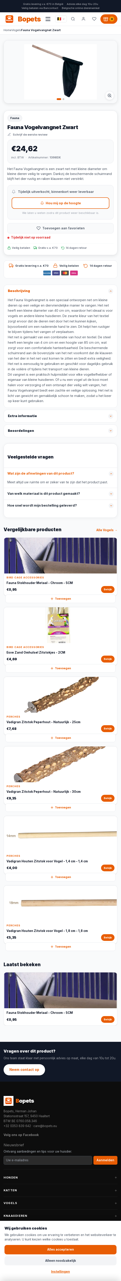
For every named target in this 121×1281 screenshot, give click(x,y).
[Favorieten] (94, 19)
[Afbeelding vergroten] (109, 95)
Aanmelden (105, 1160)
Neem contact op (24, 1070)
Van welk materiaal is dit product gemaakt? (43, 494)
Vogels (16, 30)
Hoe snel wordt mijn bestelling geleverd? (42, 505)
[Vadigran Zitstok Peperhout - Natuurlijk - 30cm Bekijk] (60, 775)
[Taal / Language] (61, 18)
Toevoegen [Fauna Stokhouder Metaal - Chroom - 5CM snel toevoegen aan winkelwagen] (60, 599)
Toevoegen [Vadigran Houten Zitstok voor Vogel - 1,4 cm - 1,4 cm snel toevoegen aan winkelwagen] (60, 877)
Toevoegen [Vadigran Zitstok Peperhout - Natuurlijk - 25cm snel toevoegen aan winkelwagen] (60, 738)
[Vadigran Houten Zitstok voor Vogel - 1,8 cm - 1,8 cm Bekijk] (60, 914)
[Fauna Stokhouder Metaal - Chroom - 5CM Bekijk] (60, 566)
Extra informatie (22, 416)
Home (8, 30)
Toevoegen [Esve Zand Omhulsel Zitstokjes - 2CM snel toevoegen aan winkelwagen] (60, 668)
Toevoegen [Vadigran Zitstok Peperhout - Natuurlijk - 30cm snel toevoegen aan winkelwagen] (60, 807)
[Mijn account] (83, 19)
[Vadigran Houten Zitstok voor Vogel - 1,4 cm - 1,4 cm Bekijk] (60, 845)
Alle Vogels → (106, 530)
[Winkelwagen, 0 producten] (108, 19)
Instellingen (60, 1271)
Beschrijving (19, 291)
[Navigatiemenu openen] (47, 19)
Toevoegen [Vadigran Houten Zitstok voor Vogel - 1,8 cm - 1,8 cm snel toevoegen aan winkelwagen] (60, 946)
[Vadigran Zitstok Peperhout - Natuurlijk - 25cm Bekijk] (60, 706)
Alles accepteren (60, 1249)
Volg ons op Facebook (21, 1135)
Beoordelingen (21, 431)
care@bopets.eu (45, 1126)
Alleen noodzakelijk (60, 1260)
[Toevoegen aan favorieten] (60, 228)
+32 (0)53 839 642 (17, 1126)
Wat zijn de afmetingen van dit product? (40, 473)
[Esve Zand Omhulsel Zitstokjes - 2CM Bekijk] (60, 636)
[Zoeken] (73, 19)
